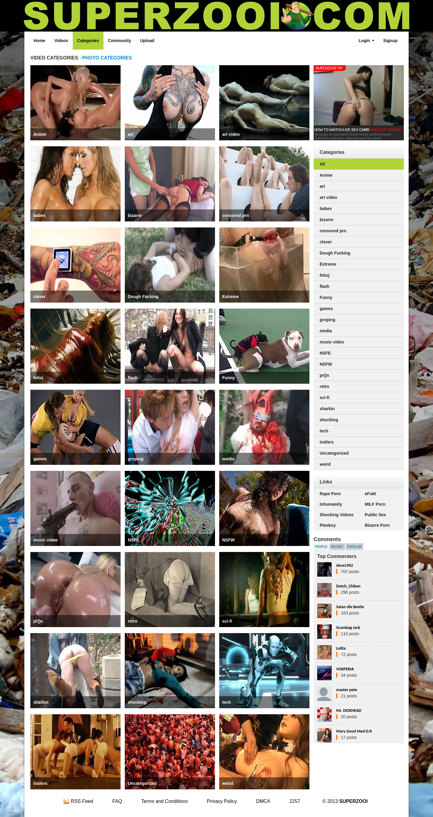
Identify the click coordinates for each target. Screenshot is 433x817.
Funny (228, 377)
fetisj (38, 377)
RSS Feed (78, 801)
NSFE (133, 540)
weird (227, 783)
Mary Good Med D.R (354, 731)
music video (45, 540)
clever (39, 296)
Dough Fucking (143, 296)
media (228, 458)
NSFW (228, 540)
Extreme (230, 296)
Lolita (341, 648)
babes (39, 215)
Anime (39, 134)
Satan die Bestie (350, 606)
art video (231, 134)
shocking (137, 702)
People (321, 546)
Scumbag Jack (348, 627)
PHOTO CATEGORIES (107, 57)
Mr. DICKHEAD (348, 710)
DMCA (263, 801)
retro (132, 621)
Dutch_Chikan (348, 586)
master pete (346, 689)
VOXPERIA (345, 669)
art (130, 134)
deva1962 (344, 565)
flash (133, 377)
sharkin (40, 702)
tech (226, 702)
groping (135, 458)
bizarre (135, 215)
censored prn (235, 215)
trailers (40, 783)
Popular (354, 546)
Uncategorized (142, 783)
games (40, 458)
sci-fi (227, 621)
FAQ (117, 801)
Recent (337, 546)
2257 (295, 801)
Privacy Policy (222, 801)
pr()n (38, 621)
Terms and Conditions (164, 801)
